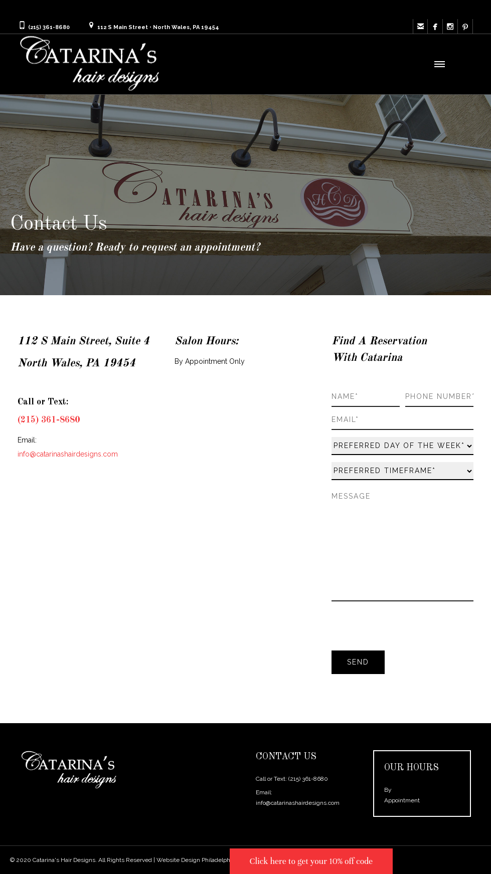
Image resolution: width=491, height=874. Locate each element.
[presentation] (408, 627)
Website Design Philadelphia (195, 859)
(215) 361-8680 (308, 778)
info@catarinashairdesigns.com (298, 802)
